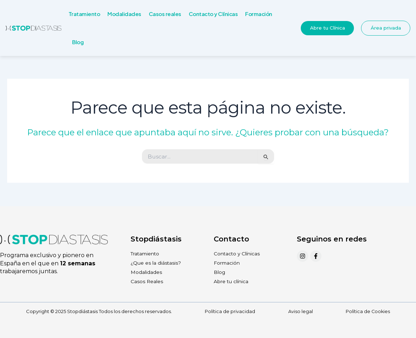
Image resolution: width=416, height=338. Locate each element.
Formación (258, 13)
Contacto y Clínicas (213, 13)
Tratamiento (84, 13)
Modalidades (124, 13)
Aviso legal (300, 311)
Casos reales (165, 13)
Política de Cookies (367, 311)
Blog (77, 41)
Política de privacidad (229, 311)
